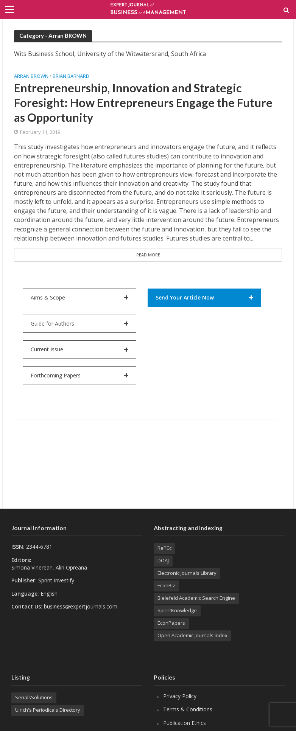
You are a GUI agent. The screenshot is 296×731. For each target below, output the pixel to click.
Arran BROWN (31, 76)
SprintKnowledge (177, 610)
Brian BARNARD (71, 76)
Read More (148, 255)
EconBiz (166, 585)
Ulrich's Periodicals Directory (47, 709)
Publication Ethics (184, 722)
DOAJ (163, 560)
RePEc (164, 548)
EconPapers (171, 622)
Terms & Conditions (187, 709)
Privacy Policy (179, 696)
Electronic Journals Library (187, 573)
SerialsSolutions (34, 697)
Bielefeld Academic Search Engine (196, 597)
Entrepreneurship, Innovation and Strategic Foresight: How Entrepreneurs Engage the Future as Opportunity (143, 102)
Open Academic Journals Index (192, 635)
